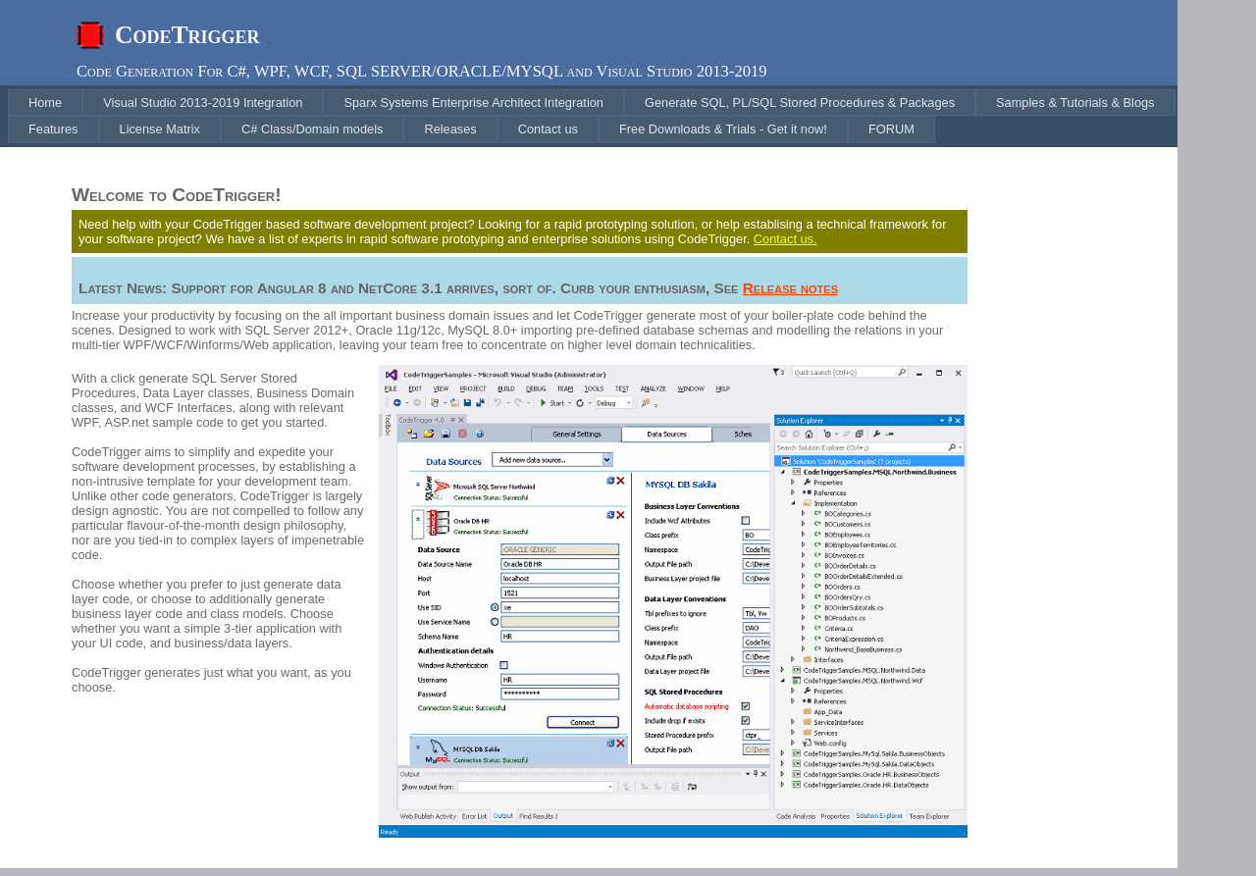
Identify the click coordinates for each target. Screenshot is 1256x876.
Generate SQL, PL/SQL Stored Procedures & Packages (800, 102)
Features (53, 129)
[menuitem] (45, 102)
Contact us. (785, 239)
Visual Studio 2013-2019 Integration (202, 102)
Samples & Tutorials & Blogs (1075, 102)
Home (45, 102)
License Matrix (160, 129)
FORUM (891, 129)
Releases (450, 129)
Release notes (790, 288)
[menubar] (593, 116)
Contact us (548, 129)
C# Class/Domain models (312, 129)
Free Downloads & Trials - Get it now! (723, 129)
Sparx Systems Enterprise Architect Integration (473, 102)
